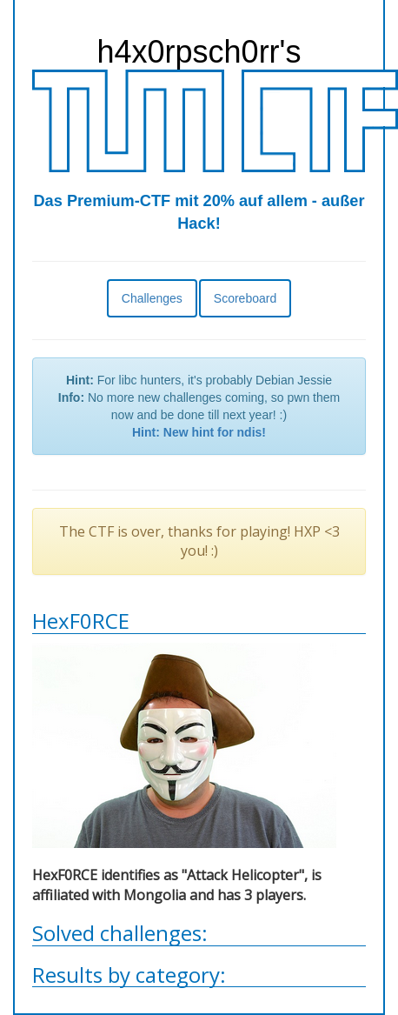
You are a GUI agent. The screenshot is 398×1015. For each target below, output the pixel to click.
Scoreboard (245, 298)
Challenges (152, 298)
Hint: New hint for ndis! (199, 432)
